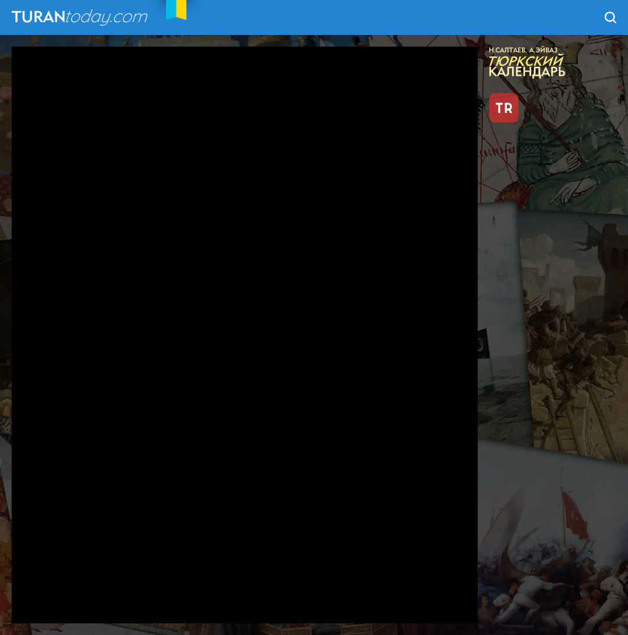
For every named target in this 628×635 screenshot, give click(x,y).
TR (503, 107)
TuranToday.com (81, 17)
